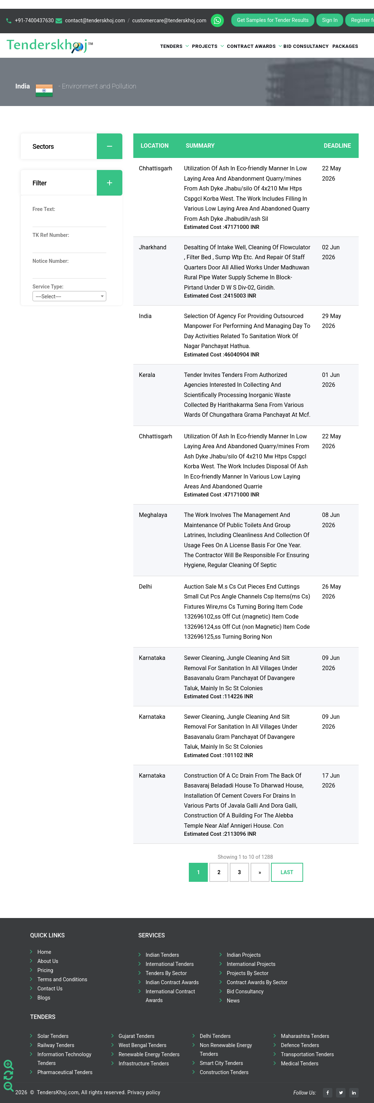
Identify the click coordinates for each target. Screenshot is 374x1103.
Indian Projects (244, 955)
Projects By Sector (247, 973)
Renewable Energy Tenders (149, 1054)
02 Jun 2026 (331, 252)
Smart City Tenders (221, 1063)
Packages (345, 46)
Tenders (171, 46)
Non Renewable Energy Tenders (226, 1049)
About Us (47, 961)
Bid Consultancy (306, 46)
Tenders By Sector (166, 973)
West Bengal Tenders (143, 1045)
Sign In (329, 20)
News (233, 1001)
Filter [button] (77, 183)
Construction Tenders (224, 1072)
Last (287, 872)
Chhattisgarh (155, 168)
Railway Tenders (55, 1045)
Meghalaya (153, 514)
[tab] (71, 146)
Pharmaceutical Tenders (64, 1072)
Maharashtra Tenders (305, 1036)
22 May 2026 (331, 173)
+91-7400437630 (34, 20)
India (145, 316)
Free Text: (44, 209)
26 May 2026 (331, 591)
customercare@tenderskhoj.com (169, 20)
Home (44, 952)
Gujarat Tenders (136, 1036)
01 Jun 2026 (331, 379)
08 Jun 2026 (331, 519)
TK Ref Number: (51, 235)
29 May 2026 (331, 321)
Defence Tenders (300, 1045)
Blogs (43, 998)
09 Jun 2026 (331, 662)
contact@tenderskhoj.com (95, 20)
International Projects (251, 964)
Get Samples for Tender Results (273, 20)
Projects (205, 46)
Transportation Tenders (307, 1054)
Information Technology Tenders (64, 1058)
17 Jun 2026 (331, 780)
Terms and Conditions (62, 979)
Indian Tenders (162, 955)
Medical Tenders (299, 1063)
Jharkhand (152, 247)
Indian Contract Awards (172, 982)
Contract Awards (251, 46)
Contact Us (49, 988)
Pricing (45, 970)
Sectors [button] (77, 146)
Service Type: (48, 287)
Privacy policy (143, 1092)
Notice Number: (51, 261)
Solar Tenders (52, 1036)
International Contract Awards (170, 996)
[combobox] (69, 296)
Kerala (147, 374)
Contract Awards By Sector (257, 982)
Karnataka (152, 657)
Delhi (145, 586)
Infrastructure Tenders (144, 1063)
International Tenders (170, 964)
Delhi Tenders (215, 1036)
